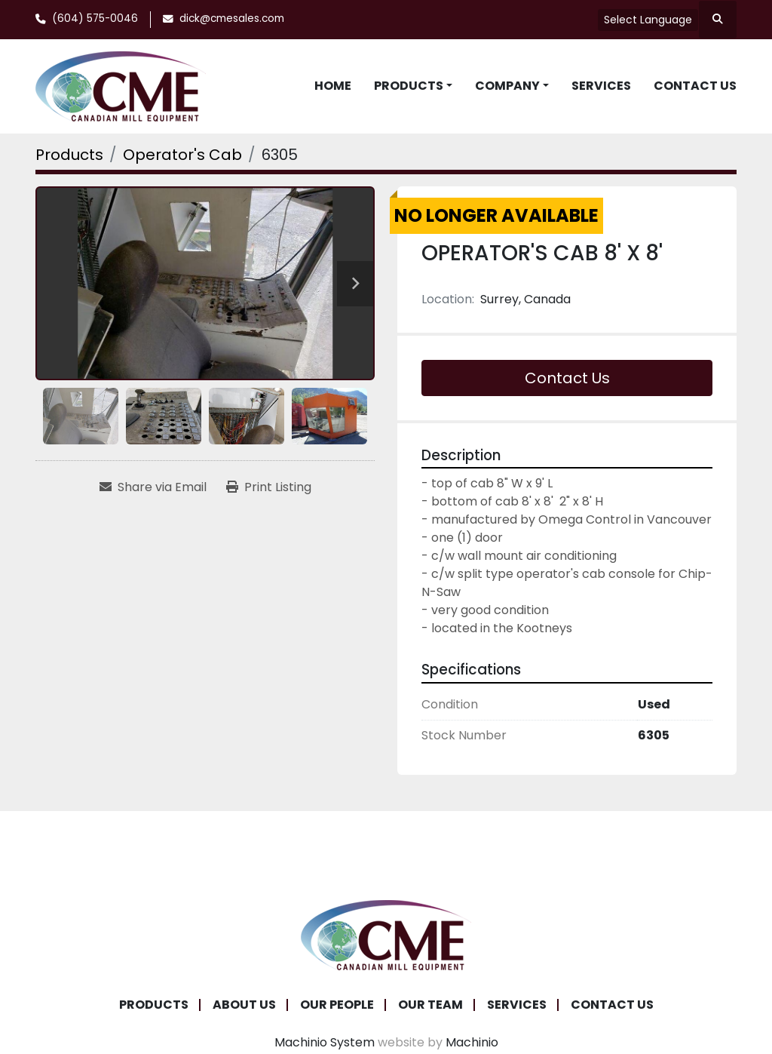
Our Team (430, 1004)
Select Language (648, 19)
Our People (337, 1004)
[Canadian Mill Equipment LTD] (386, 933)
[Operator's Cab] (182, 154)
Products (408, 85)
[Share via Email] (153, 487)
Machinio (472, 1042)
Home (332, 85)
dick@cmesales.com (231, 18)
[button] (413, 86)
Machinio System (324, 1042)
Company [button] (507, 85)
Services (601, 85)
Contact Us (695, 85)
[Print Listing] (268, 487)
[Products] (69, 154)
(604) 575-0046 (95, 18)
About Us (244, 1004)
